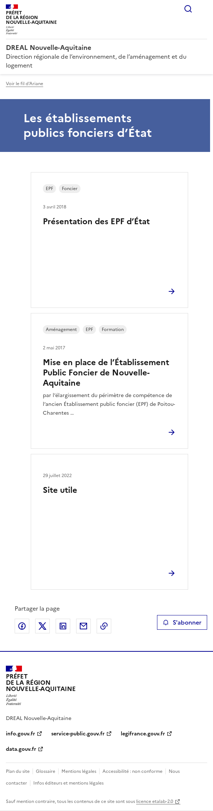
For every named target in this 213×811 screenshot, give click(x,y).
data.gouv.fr (21, 749)
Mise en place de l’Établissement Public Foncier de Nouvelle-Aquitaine (106, 372)
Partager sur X (42, 626)
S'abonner (182, 622)
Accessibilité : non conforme (132, 771)
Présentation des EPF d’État (96, 221)
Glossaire (45, 771)
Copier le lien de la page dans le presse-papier (104, 626)
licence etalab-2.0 (154, 801)
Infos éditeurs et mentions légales (68, 783)
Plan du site (18, 771)
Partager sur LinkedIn (63, 626)
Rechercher (188, 8)
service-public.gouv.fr (78, 734)
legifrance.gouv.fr (143, 734)
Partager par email (83, 626)
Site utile (60, 490)
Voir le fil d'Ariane (24, 83)
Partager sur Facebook (22, 626)
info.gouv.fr (20, 734)
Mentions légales (78, 771)
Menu (202, 8)
